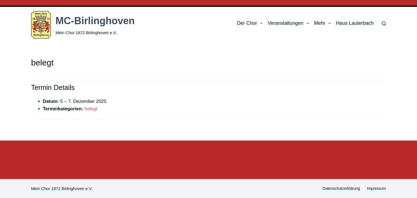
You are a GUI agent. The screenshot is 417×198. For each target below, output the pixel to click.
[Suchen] (384, 23)
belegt (90, 108)
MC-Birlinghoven (95, 20)
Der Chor (251, 23)
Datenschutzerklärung (341, 188)
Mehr (323, 23)
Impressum (376, 188)
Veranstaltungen (289, 23)
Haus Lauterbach (355, 23)
